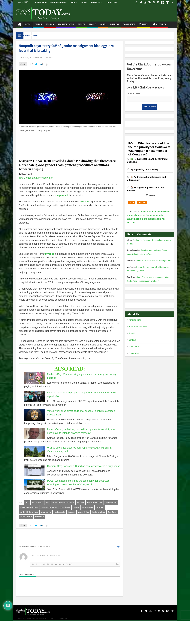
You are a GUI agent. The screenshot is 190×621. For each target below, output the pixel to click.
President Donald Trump (49, 507)
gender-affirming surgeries (29, 512)
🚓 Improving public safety (144, 169)
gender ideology (87, 507)
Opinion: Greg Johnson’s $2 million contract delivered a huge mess (83, 466)
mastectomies (39, 517)
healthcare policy (59, 512)
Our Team (84, 2)
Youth (103, 25)
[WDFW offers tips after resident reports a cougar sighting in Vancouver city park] (34, 451)
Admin (53, 619)
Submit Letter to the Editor (58, 2)
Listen (143, 25)
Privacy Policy (63, 619)
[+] (70, 565)
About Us (74, 2)
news (47, 502)
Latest (27, 502)
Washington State (111, 502)
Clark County (112, 512)
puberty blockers (83, 512)
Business (114, 25)
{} (67, 565)
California (76, 507)
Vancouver (71, 512)
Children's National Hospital (29, 507)
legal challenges (37, 502)
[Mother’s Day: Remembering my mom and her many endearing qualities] (34, 378)
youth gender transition (94, 502)
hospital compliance (98, 512)
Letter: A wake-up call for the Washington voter (154, 260)
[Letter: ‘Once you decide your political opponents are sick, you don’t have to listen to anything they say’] (34, 433)
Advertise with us (96, 2)
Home (28, 35)
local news (80, 502)
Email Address (133, 93)
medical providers (26, 517)
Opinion (38, 25)
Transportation (66, 25)
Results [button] (141, 202)
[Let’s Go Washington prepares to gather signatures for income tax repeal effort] (34, 396)
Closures (159, 25)
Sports (81, 25)
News (27, 25)
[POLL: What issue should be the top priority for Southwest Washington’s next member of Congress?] (34, 484)
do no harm (100, 507)
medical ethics (65, 507)
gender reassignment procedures (63, 502)
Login (117, 547)
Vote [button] (132, 202)
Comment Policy (111, 2)
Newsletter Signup (41, 2)
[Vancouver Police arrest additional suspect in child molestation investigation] (34, 415)
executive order (46, 512)
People (92, 25)
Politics (50, 25)
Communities (129, 25)
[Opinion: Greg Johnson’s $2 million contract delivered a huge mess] (34, 470)
